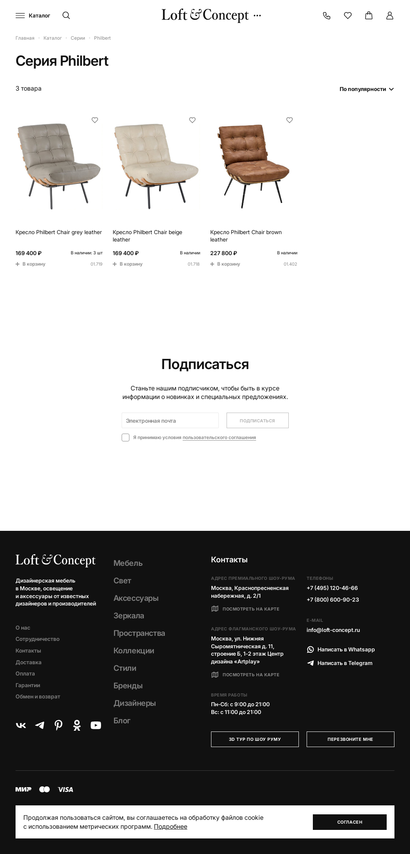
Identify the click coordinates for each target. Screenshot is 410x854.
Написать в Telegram (340, 663)
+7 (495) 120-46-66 (332, 587)
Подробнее (170, 826)
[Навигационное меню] (33, 15)
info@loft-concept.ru (333, 629)
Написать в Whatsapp (341, 649)
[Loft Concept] (205, 16)
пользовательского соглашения (219, 437)
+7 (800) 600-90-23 (333, 599)
